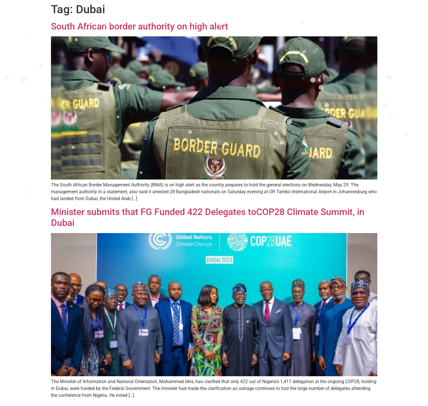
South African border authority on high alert (139, 26)
